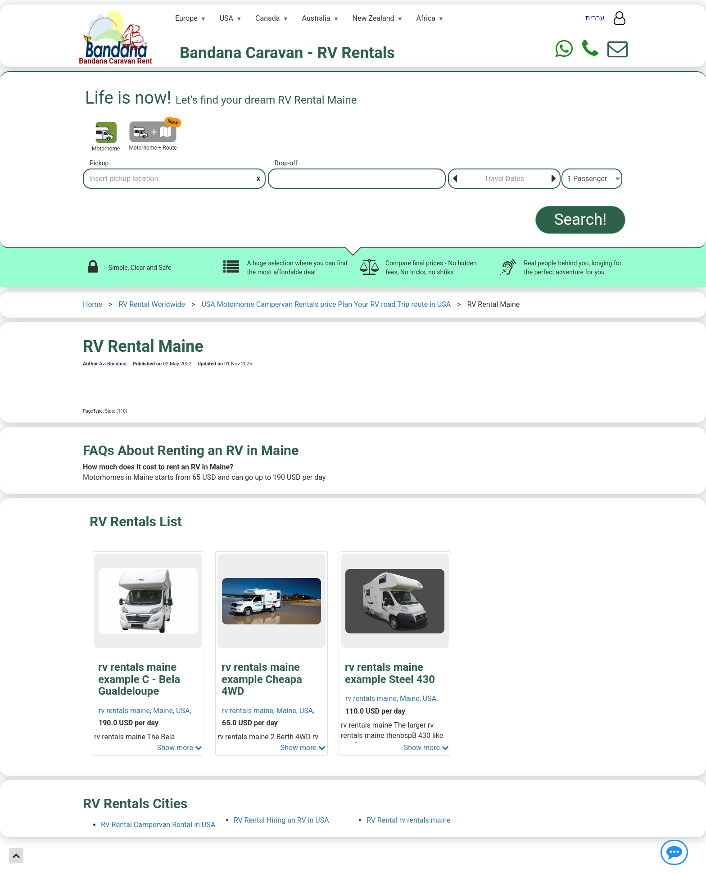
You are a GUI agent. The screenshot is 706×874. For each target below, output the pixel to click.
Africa (425, 18)
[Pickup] (174, 178)
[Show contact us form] (617, 49)
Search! (580, 219)
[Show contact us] (674, 852)
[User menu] (619, 20)
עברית (595, 18)
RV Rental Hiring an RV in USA (281, 820)
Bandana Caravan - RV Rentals (287, 53)
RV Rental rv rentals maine (409, 820)
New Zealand (373, 18)
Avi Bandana (113, 364)
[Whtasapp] (564, 49)
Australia (316, 18)
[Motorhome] (106, 132)
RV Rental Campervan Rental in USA (158, 824)
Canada (267, 18)
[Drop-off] (357, 178)
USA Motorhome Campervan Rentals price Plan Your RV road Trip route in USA (326, 304)
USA (226, 18)
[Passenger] (591, 178)
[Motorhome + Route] (152, 131)
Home (92, 304)
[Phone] (590, 49)
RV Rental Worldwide (151, 304)
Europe (186, 18)
